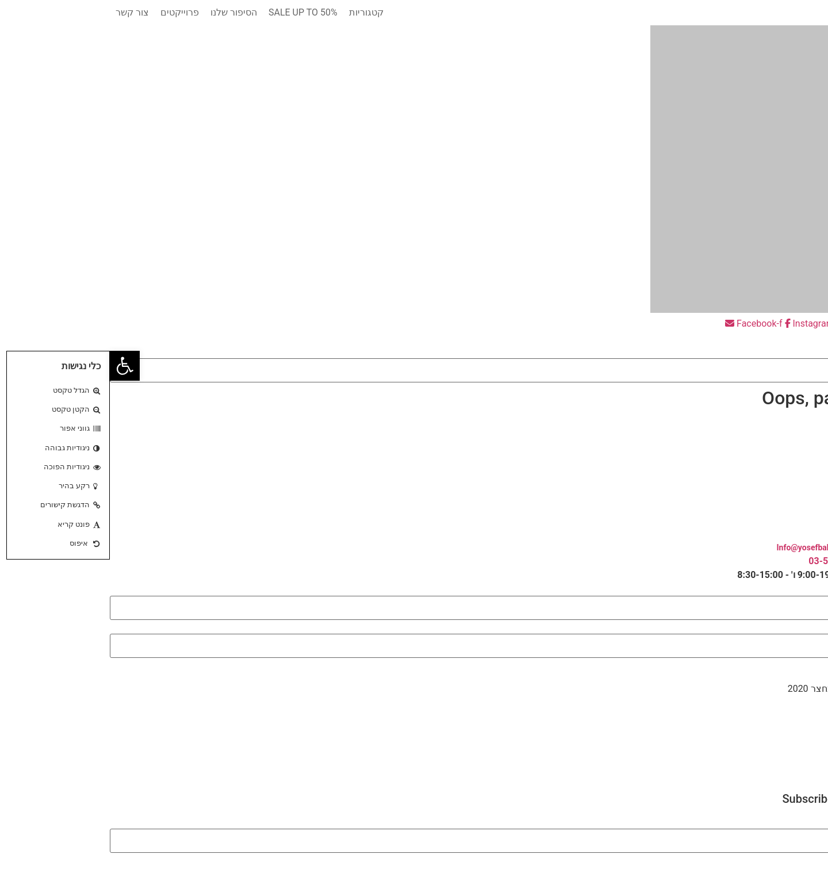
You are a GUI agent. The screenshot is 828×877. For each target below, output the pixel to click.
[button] (414, 337)
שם (821, 589)
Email (816, 822)
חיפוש (817, 352)
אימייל (815, 627)
